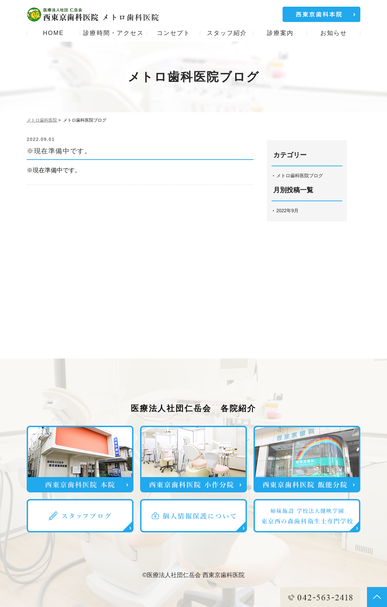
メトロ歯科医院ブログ (299, 175)
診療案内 (280, 33)
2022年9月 (287, 210)
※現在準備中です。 (59, 151)
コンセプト (173, 33)
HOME (53, 33)
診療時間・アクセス (113, 33)
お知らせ (333, 33)
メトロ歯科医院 (42, 120)
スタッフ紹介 (227, 33)
